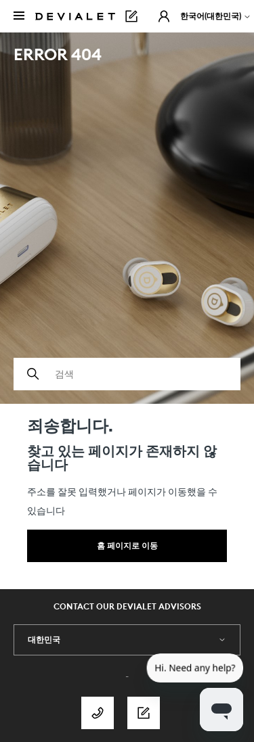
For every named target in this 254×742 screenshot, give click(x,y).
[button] (164, 16)
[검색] (127, 374)
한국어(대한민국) (215, 16)
